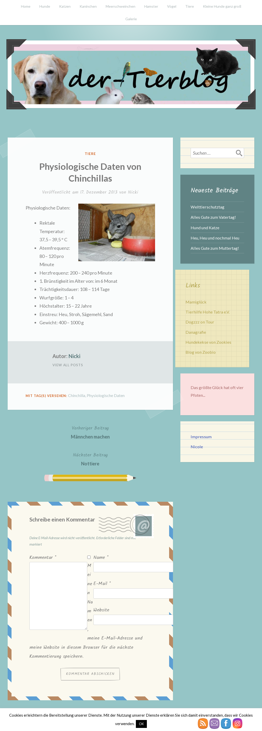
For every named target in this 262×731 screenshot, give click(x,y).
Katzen (65, 6)
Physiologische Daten (106, 395)
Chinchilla (76, 395)
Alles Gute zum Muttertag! (215, 248)
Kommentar (42, 557)
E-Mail (102, 584)
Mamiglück (195, 301)
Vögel (171, 6)
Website (101, 610)
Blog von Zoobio (200, 352)
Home (25, 6)
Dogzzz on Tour (199, 321)
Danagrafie (195, 332)
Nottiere (90, 458)
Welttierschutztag (207, 206)
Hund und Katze (205, 227)
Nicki (133, 192)
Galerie (131, 19)
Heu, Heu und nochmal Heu (215, 237)
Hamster (151, 6)
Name (100, 557)
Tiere (189, 6)
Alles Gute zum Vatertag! (213, 217)
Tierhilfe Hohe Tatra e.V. (207, 311)
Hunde (44, 6)
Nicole (197, 446)
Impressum (201, 436)
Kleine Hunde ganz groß (222, 6)
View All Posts (67, 365)
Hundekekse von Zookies (208, 342)
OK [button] (141, 724)
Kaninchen (88, 6)
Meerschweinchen (120, 6)
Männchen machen (90, 432)
